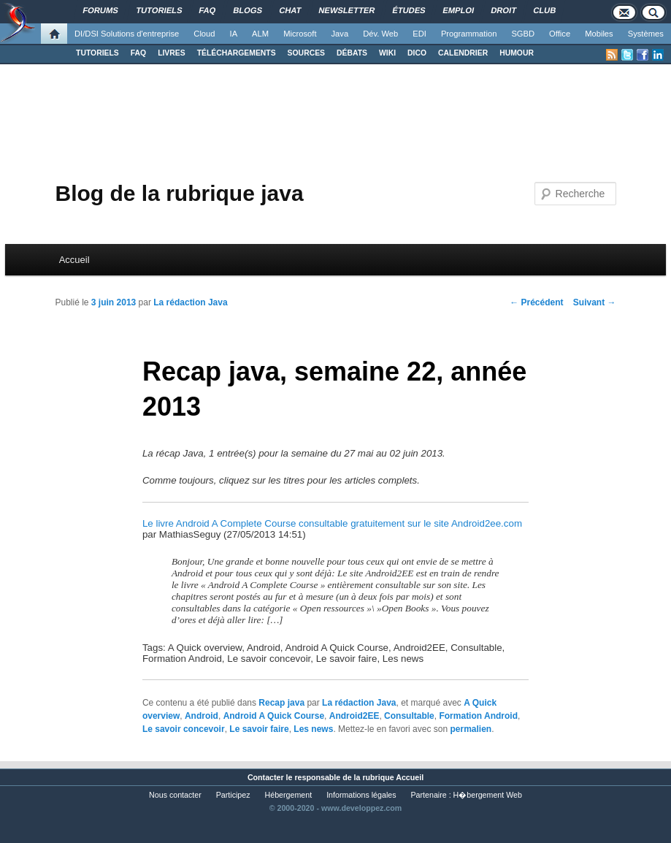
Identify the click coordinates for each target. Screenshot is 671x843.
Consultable (409, 716)
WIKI (387, 53)
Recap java (281, 703)
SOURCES (306, 53)
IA (234, 33)
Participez (233, 794)
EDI (419, 33)
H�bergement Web (487, 794)
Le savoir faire (258, 729)
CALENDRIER (463, 53)
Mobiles (599, 33)
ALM (260, 33)
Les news (313, 729)
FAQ (138, 53)
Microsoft (299, 33)
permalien (470, 729)
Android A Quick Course (273, 716)
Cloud (204, 33)
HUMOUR (516, 53)
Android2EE (354, 716)
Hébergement (289, 794)
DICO (416, 53)
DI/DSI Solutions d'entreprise (126, 33)
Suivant (594, 302)
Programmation (468, 33)
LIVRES (171, 53)
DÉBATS (352, 53)
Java (340, 33)
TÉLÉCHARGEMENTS (236, 53)
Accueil (74, 259)
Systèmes (646, 33)
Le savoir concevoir (183, 729)
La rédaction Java (190, 302)
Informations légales (361, 794)
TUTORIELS (97, 53)
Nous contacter (175, 794)
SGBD (522, 33)
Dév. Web (380, 33)
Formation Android (478, 716)
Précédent (536, 302)
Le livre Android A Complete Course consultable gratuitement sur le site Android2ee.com (332, 523)
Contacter (266, 777)
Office (559, 33)
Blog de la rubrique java (179, 193)
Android (201, 716)
